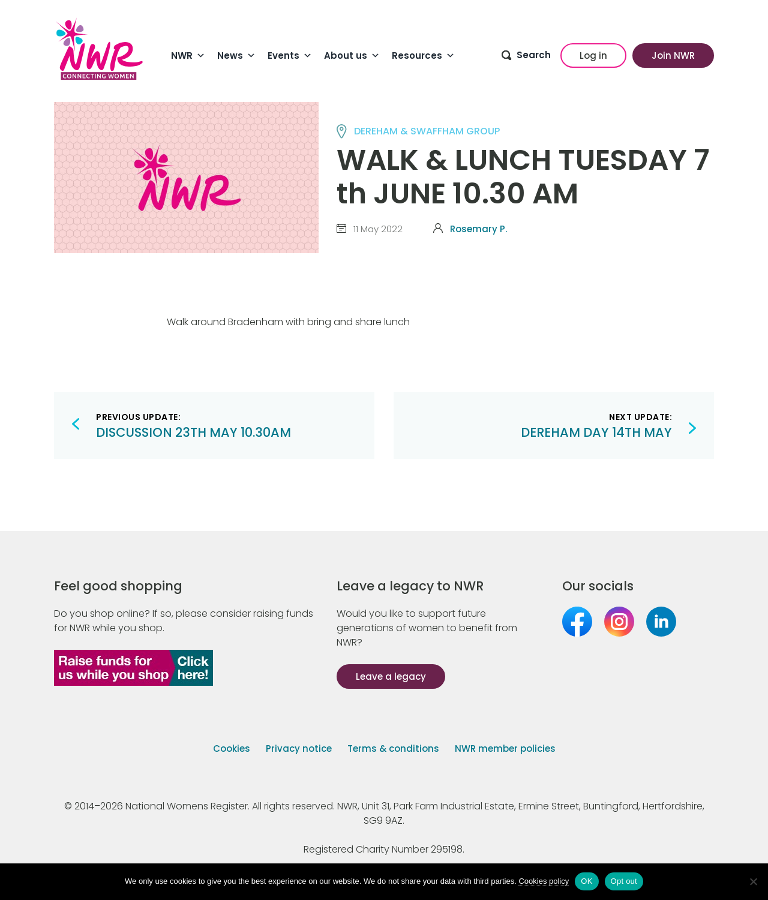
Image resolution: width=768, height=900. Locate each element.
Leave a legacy (391, 676)
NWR (188, 56)
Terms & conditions (393, 748)
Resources (423, 56)
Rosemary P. (478, 229)
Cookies (231, 748)
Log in (593, 55)
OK (586, 881)
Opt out (624, 881)
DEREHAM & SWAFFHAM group (427, 131)
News (236, 56)
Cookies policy (543, 881)
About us (352, 56)
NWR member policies (505, 748)
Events (290, 56)
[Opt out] (753, 881)
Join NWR (673, 55)
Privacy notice (299, 748)
